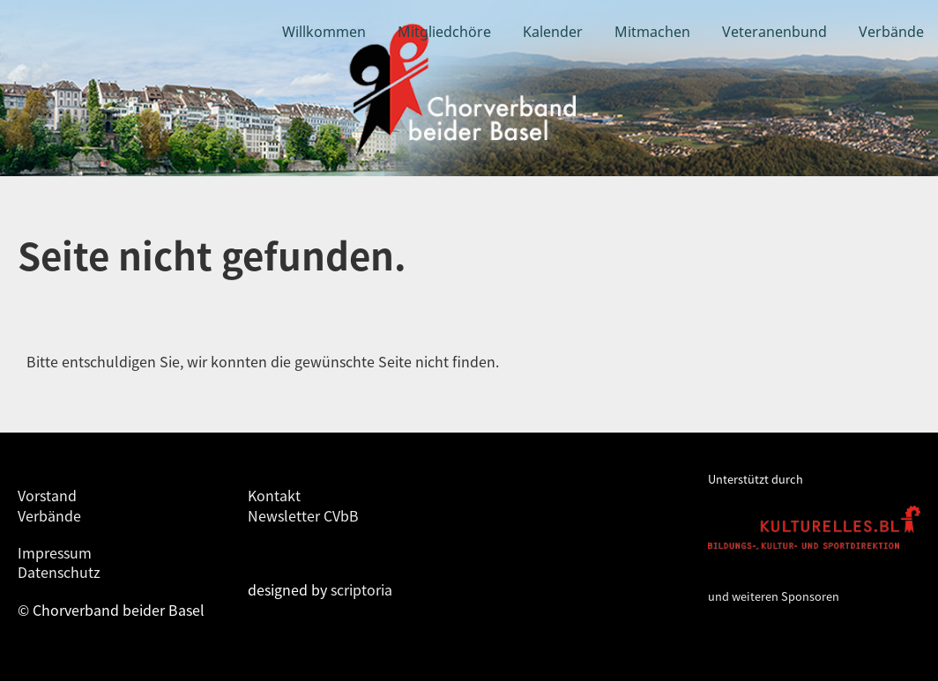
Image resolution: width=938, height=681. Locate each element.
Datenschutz (59, 571)
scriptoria (361, 589)
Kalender (553, 31)
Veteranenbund (774, 31)
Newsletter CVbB (303, 515)
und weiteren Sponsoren (773, 596)
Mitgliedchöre (444, 31)
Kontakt (274, 495)
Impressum (55, 552)
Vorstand (47, 495)
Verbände (891, 31)
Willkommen (324, 31)
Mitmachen (652, 31)
